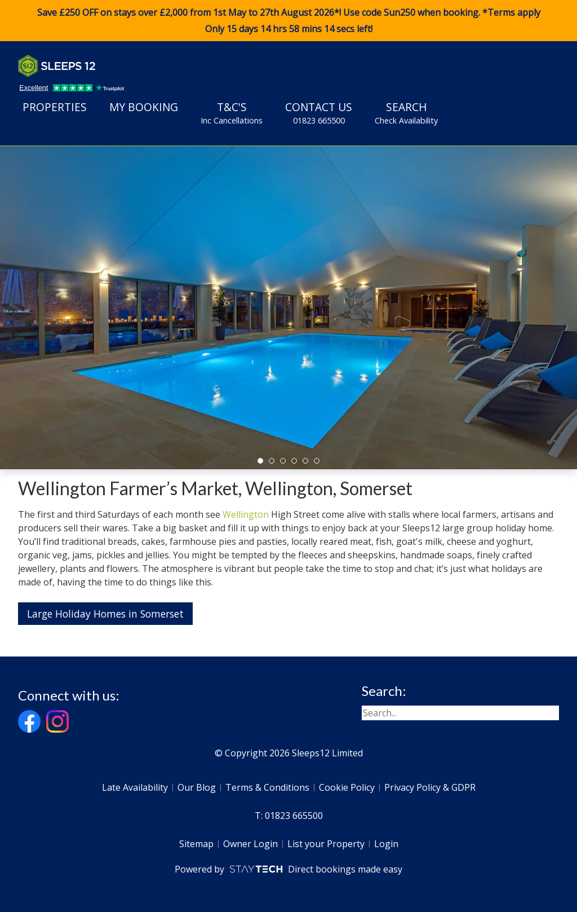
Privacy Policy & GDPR (430, 787)
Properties (55, 106)
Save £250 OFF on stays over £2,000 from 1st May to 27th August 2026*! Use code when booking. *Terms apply (288, 21)
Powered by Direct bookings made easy (288, 869)
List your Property (326, 844)
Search (406, 112)
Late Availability (135, 787)
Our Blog (196, 787)
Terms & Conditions (267, 787)
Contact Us (318, 112)
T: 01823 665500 (289, 815)
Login (386, 844)
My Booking (143, 106)
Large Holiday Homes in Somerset (105, 613)
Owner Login (250, 844)
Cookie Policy (347, 787)
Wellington (246, 514)
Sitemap (196, 844)
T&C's (232, 112)
